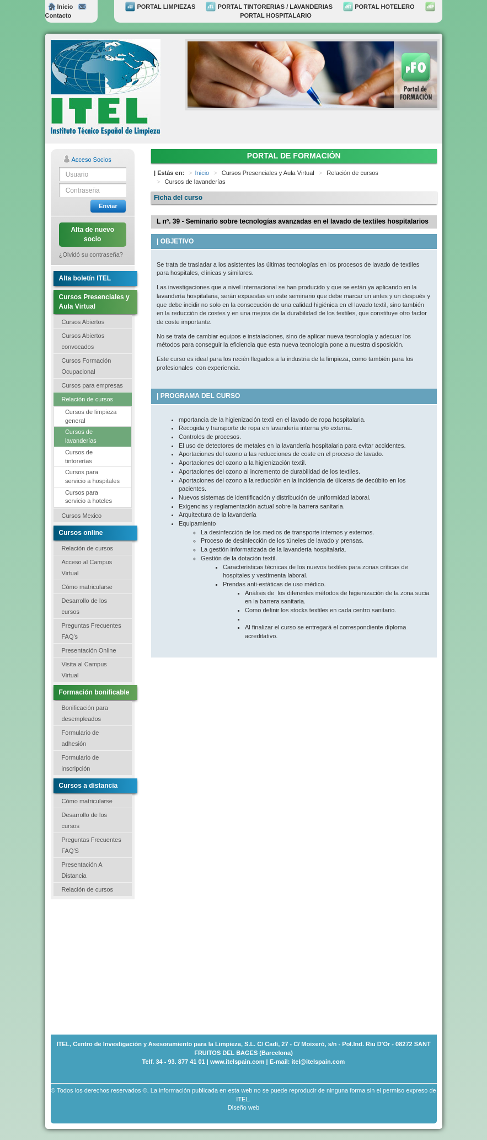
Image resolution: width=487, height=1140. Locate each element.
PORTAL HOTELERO (378, 6)
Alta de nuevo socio (92, 234)
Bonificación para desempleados (85, 713)
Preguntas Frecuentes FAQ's (91, 631)
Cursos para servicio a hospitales (92, 476)
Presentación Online (89, 650)
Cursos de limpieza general (91, 416)
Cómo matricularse (87, 587)
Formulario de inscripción (80, 763)
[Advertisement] (106, 965)
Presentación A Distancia (82, 870)
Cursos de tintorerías (79, 456)
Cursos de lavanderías (81, 436)
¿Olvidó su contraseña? (91, 254)
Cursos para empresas (92, 385)
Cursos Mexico (82, 515)
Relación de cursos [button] (88, 399)
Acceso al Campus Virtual (87, 567)
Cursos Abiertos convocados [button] (83, 341)
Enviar (108, 206)
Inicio (60, 6)
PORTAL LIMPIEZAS (160, 6)
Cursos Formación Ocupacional (86, 366)
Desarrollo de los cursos (85, 606)
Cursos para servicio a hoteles (88, 497)
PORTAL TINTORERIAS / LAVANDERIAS (269, 6)
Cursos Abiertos (83, 322)
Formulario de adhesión (80, 738)
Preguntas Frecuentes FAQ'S (91, 845)
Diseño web (243, 1107)
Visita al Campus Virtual (84, 669)
